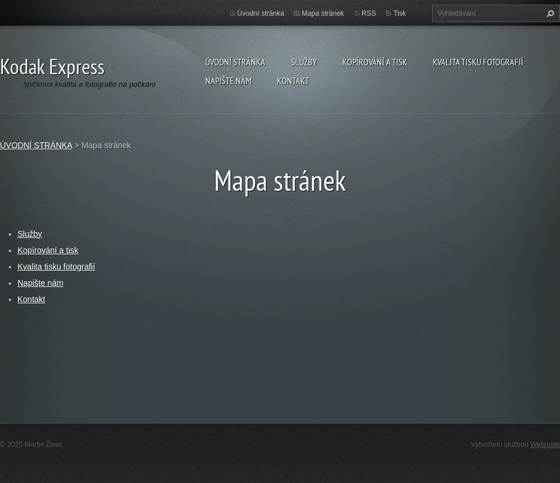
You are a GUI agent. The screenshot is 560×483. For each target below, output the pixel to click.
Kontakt (293, 80)
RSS (369, 13)
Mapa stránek (323, 13)
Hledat (549, 13)
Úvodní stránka (261, 13)
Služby (304, 62)
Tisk (399, 13)
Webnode (545, 444)
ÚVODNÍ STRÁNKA (235, 62)
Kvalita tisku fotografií (478, 62)
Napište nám (228, 80)
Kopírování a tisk (374, 62)
